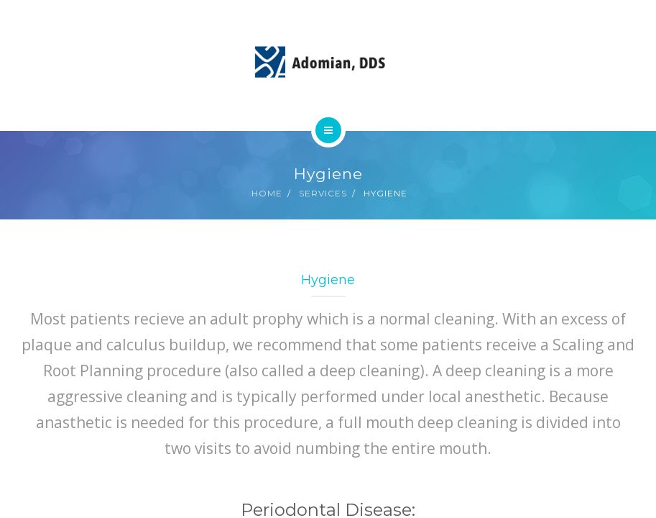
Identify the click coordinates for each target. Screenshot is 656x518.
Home (266, 193)
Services (323, 193)
